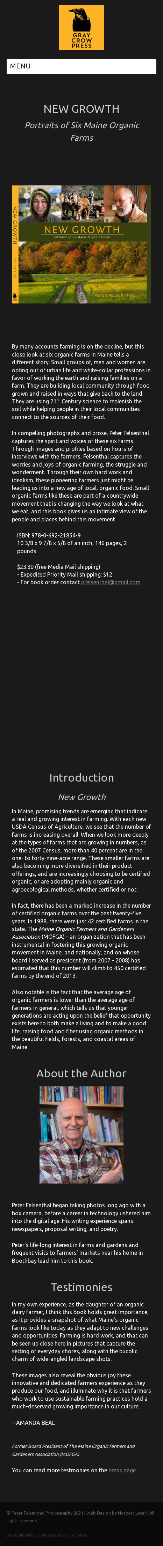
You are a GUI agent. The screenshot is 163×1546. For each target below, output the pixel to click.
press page (122, 1470)
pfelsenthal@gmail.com (111, 582)
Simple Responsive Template (60, 1535)
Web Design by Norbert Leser (116, 1512)
